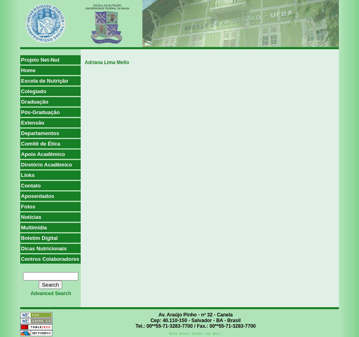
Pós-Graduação (40, 112)
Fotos (28, 207)
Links (28, 175)
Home (28, 70)
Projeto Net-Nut (40, 60)
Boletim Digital (39, 238)
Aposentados (37, 196)
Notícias (31, 217)
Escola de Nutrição (44, 81)
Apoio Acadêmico (43, 154)
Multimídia (34, 228)
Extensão (32, 123)
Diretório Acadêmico (46, 165)
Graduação (34, 102)
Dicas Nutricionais (44, 248)
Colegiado (33, 91)
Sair (208, 333)
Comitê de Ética (41, 144)
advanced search (51, 293)
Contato (31, 186)
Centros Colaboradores (50, 259)
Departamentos (40, 133)
